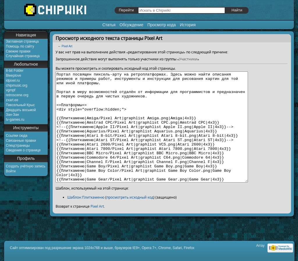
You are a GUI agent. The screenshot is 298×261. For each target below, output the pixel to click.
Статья (109, 24)
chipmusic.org (16, 85)
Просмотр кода (161, 24)
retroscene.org (17, 95)
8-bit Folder (15, 71)
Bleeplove (13, 75)
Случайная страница (23, 56)
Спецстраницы (18, 145)
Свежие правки (18, 51)
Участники (188, 59)
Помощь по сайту (20, 46)
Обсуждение (131, 24)
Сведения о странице (23, 150)
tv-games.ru (15, 120)
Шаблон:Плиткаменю (85, 219)
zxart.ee (12, 100)
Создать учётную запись (25, 166)
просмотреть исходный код (130, 219)
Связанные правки (21, 141)
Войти (11, 171)
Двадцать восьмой (21, 110)
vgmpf (10, 90)
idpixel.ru (13, 80)
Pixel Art (67, 46)
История (188, 24)
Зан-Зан (12, 115)
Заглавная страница (22, 41)
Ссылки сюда (16, 136)
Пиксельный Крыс (20, 105)
